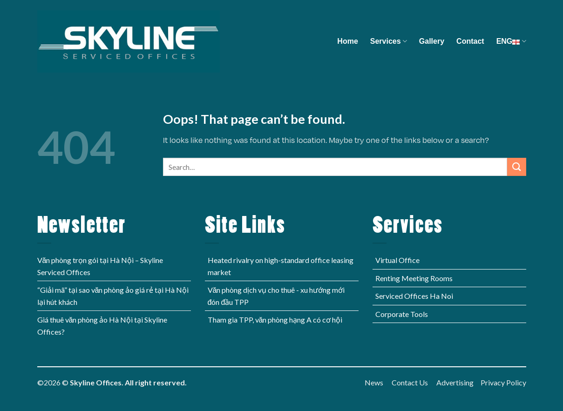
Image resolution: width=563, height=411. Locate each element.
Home (347, 41)
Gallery (431, 41)
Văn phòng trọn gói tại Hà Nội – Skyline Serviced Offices (100, 266)
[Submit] (516, 167)
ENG (511, 41)
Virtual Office (397, 260)
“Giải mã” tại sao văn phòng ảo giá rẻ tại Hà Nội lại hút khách (113, 295)
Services (388, 41)
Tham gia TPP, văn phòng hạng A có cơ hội (275, 319)
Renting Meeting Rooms (414, 278)
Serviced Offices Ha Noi (414, 295)
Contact (470, 41)
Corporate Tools (401, 314)
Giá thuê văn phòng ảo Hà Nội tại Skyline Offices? (102, 325)
